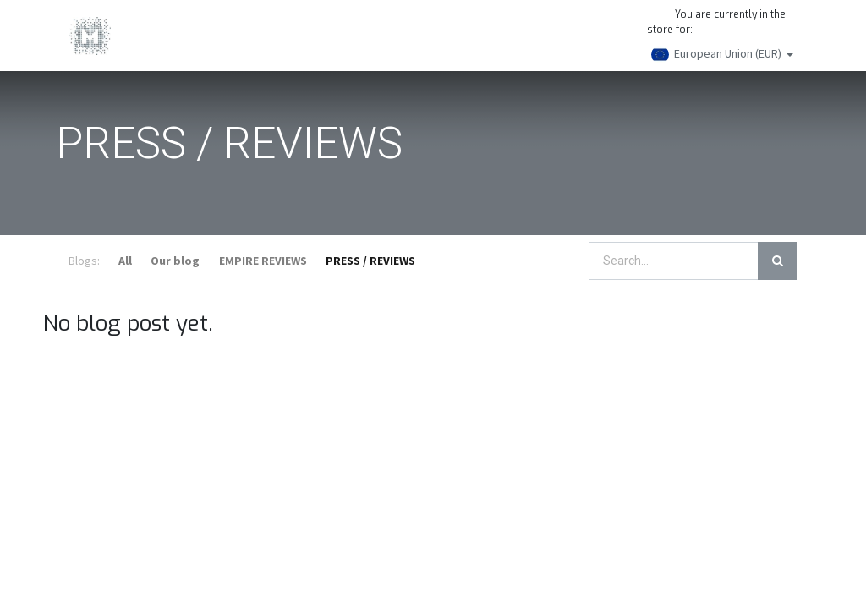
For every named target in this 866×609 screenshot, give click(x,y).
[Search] (777, 261)
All (125, 260)
